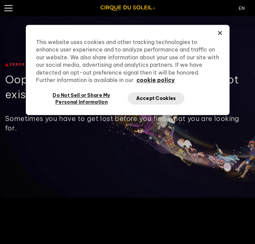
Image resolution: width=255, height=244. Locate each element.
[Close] (220, 32)
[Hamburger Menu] (8, 8)
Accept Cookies (156, 98)
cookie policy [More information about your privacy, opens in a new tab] (155, 80)
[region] (128, 70)
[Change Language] (247, 8)
